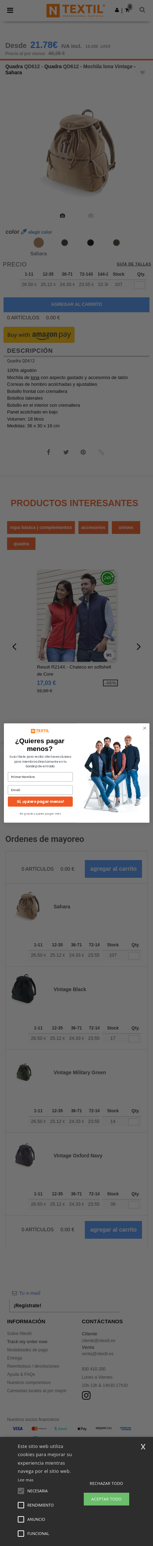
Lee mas (26, 1479)
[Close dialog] (144, 734)
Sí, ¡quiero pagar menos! (40, 808)
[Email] (40, 796)
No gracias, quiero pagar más (40, 820)
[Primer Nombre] (40, 783)
